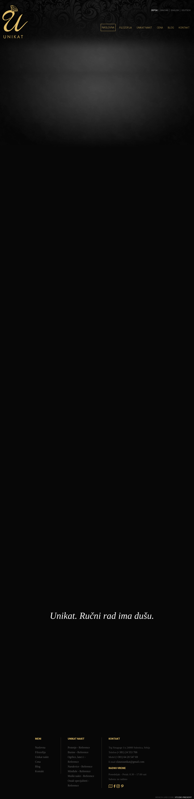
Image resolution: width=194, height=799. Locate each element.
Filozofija (125, 27)
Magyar (164, 10)
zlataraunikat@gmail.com (130, 761)
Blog (171, 27)
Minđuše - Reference (79, 771)
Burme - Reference (78, 752)
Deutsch (186, 10)
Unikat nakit (144, 27)
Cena (160, 27)
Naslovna (108, 27)
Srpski (154, 10)
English (175, 10)
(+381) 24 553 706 (127, 752)
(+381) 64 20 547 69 (126, 757)
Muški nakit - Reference (81, 776)
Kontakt (184, 27)
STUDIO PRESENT (183, 797)
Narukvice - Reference (80, 766)
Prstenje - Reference (79, 747)
